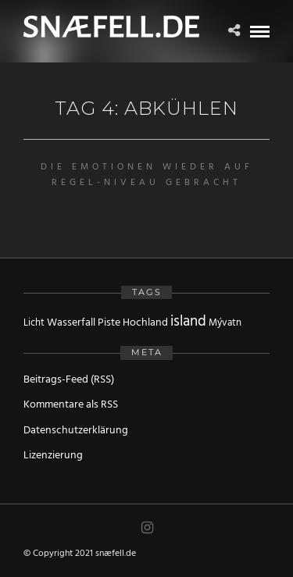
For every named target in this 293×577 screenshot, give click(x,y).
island (188, 321)
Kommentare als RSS (70, 405)
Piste (109, 323)
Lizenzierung (53, 456)
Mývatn (225, 323)
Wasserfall (71, 323)
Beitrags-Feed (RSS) (68, 380)
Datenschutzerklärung (75, 431)
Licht (34, 323)
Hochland (145, 323)
